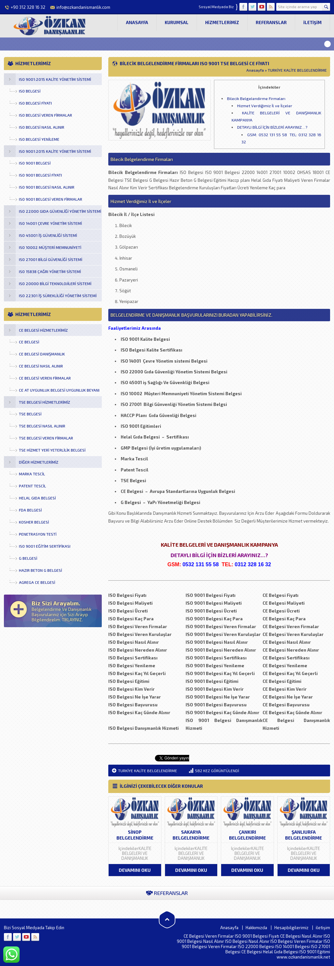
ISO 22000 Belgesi (256, 946)
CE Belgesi (251, 951)
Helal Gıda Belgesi (280, 951)
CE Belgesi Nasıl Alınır (301, 936)
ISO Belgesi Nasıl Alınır (247, 941)
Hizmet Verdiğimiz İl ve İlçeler (264, 105)
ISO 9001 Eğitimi (314, 951)
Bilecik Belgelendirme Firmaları (256, 98)
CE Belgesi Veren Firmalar (209, 936)
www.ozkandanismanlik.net (303, 956)
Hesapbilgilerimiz (291, 927)
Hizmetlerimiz (222, 22)
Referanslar (271, 22)
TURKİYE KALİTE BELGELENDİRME (297, 70)
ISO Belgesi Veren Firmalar (296, 941)
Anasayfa (137, 22)
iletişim (312, 22)
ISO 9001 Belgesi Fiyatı (257, 936)
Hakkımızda (256, 927)
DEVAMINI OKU (135, 870)
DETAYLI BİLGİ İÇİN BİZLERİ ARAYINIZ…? (272, 127)
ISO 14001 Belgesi (292, 946)
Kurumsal (177, 22)
